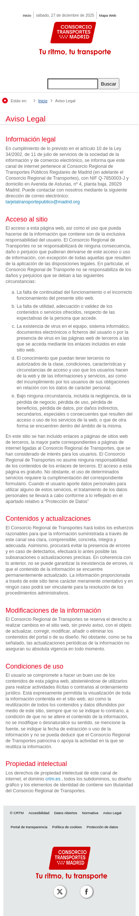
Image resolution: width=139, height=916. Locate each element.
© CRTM (17, 813)
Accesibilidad (39, 813)
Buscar (108, 84)
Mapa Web (107, 15)
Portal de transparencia (29, 827)
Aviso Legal (112, 813)
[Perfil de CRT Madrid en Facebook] (84, 887)
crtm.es (52, 779)
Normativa (90, 813)
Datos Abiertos (65, 813)
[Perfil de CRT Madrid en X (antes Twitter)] (58, 887)
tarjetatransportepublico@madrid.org (43, 201)
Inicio (27, 15)
